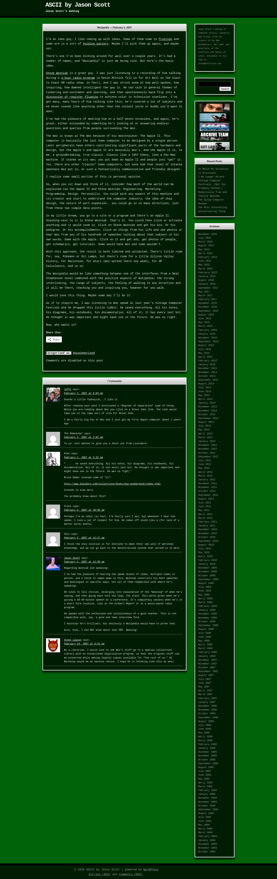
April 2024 (205, 253)
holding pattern (95, 43)
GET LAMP (218, 45)
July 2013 (204, 426)
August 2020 (206, 280)
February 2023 (207, 272)
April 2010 (205, 556)
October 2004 (206, 805)
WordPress (151, 869)
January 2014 (206, 403)
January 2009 (206, 610)
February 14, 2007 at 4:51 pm (84, 644)
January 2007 (206, 702)
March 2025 (205, 241)
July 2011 (204, 502)
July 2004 (204, 817)
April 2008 (205, 644)
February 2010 (207, 560)
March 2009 (205, 602)
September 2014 (208, 380)
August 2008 (206, 629)
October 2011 (206, 491)
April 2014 (205, 399)
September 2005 (208, 763)
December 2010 (207, 529)
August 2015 (206, 345)
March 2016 (205, 326)
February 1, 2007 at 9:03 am (83, 393)
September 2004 (208, 809)
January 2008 (206, 656)
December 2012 (207, 445)
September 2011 (208, 495)
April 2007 (205, 690)
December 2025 (207, 234)
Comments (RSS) (131, 874)
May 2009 (204, 595)
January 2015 (206, 364)
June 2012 (204, 464)
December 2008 (207, 614)
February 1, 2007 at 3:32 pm (83, 457)
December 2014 (207, 368)
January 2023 (206, 276)
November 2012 (207, 449)
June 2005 (204, 775)
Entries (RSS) (99, 874)
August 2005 (206, 767)
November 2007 (207, 663)
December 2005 (207, 752)
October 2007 (206, 667)
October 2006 (206, 713)
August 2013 (206, 422)
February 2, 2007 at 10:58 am (84, 510)
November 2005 (207, 755)
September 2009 (208, 579)
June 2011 (204, 506)
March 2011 (205, 518)
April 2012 (205, 472)
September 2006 (208, 717)
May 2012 (204, 468)
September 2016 (208, 311)
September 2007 (208, 671)
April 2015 (205, 357)
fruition (165, 39)
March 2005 (205, 786)
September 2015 (208, 341)
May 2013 (204, 429)
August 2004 (206, 813)
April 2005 (205, 782)
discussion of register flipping (72, 97)
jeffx (67, 389)
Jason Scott (72, 558)
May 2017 (204, 291)
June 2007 (204, 683)
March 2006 (205, 740)
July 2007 (204, 679)
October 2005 (206, 759)
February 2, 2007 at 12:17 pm (84, 538)
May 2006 (204, 732)
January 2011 (206, 525)
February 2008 (207, 652)
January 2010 (206, 564)
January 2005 (206, 794)
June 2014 (204, 391)
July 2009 (204, 587)
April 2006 (205, 736)
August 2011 (206, 499)
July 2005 (204, 771)
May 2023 (204, 264)
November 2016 (207, 307)
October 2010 (206, 537)
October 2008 (206, 621)
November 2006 (207, 709)
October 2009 (206, 575)
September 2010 (208, 541)
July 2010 (204, 548)
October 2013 (206, 414)
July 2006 (204, 725)
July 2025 (204, 238)
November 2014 (207, 372)
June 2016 (204, 318)
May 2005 (204, 779)
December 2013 (207, 406)
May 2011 (204, 510)
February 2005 (207, 790)
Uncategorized (84, 353)
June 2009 (204, 591)
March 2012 (205, 476)
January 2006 (206, 748)
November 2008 (207, 618)
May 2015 (204, 353)
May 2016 (204, 322)
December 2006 (207, 706)
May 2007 (204, 686)
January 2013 (206, 441)
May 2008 (204, 641)
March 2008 (205, 648)
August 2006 (206, 721)
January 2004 (206, 840)
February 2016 (207, 330)
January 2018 (206, 284)
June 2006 (204, 729)
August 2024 (206, 245)
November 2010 (207, 533)
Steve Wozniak (57, 73)
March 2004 (205, 832)
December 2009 (207, 568)
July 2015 (204, 349)
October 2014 (206, 376)
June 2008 (204, 637)
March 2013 (205, 437)
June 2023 (204, 261)
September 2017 (208, 288)
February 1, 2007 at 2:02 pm (83, 437)
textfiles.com (206, 52)
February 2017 (207, 299)
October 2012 (206, 453)
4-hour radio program (78, 78)
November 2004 (207, 802)
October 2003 (206, 851)
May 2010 (204, 552)
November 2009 (207, 571)
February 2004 (207, 836)
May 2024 (204, 249)
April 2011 (205, 514)
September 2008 (208, 625)
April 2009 (205, 598)
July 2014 (204, 387)
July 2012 (204, 460)
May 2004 (204, 825)
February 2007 (207, 698)
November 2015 (207, 337)
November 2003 (207, 848)
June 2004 (204, 821)
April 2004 (205, 828)
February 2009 (207, 606)
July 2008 (204, 633)
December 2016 (207, 303)
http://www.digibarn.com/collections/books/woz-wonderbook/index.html (112, 484)
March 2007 (205, 694)
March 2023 (205, 268)
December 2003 (207, 844)
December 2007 (207, 660)
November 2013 (207, 410)
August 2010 (206, 545)
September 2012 (208, 456)
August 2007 (206, 675)
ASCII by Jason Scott (77, 5)
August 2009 (206, 583)
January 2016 (206, 334)
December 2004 (207, 798)
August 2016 (206, 314)
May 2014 (204, 395)
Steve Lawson (72, 640)
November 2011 (207, 487)
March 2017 (205, 295)
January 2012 (206, 479)
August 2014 (206, 383)
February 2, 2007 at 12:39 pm (84, 562)
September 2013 (208, 418)
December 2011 (207, 483)
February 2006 (207, 744)
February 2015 (207, 360)
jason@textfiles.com (209, 64)
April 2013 (205, 433)
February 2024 (207, 257)
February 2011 (207, 522)
